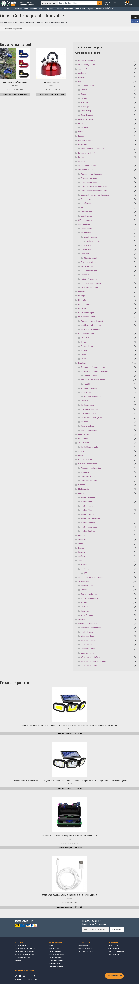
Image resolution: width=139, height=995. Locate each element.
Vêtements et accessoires (88, 623)
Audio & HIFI (80, 9)
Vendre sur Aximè (113, 945)
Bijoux (80, 123)
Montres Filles (86, 510)
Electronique (85, 569)
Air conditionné (86, 228)
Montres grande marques (90, 518)
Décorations (82, 292)
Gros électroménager (89, 271)
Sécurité (84, 602)
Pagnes (90, 9)
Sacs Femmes (86, 212)
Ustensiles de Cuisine (89, 287)
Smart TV (84, 607)
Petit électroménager (89, 279)
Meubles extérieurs (91, 237)
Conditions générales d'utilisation (25, 948)
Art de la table (86, 245)
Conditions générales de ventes (24, 951)
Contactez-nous (83, 945)
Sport (80, 560)
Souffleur (81, 556)
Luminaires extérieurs (89, 476)
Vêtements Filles (87, 645)
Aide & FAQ (52, 945)
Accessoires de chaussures (91, 174)
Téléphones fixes (87, 426)
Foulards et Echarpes (86, 313)
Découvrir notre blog (114, 976)
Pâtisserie (85, 275)
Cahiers (81, 157)
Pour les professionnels (90, 598)
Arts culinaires (86, 249)
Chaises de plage (93, 241)
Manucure (84, 102)
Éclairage (81, 296)
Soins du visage (87, 115)
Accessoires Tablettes (89, 388)
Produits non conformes (56, 966)
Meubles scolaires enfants (91, 325)
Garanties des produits (56, 961)
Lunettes (81, 485)
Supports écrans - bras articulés (90, 577)
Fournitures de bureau (86, 317)
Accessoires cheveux (89, 86)
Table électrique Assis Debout (92, 149)
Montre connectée (88, 497)
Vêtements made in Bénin (90, 657)
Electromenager (84, 304)
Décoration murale (91, 258)
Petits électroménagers (104, 9)
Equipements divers (88, 262)
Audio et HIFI (86, 392)
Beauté (81, 81)
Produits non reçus (54, 963)
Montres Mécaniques (89, 527)
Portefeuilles (86, 203)
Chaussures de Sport (89, 182)
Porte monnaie (86, 199)
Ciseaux (84, 342)
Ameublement (86, 233)
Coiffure (84, 90)
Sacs (83, 208)
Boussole (81, 136)
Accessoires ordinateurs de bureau (94, 371)
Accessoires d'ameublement (92, 321)
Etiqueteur (82, 308)
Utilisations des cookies (22, 957)
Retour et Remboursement (57, 954)
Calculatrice (85, 338)
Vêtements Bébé (87, 636)
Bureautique (82, 144)
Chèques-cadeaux (85, 220)
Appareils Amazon (85, 69)
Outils (80, 544)
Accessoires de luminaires (91, 468)
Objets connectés (87, 405)
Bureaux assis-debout (86, 153)
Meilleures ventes (21, 9)
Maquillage (85, 107)
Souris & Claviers (90, 376)
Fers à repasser (87, 266)
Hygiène (84, 98)
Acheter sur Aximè (54, 948)
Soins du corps (86, 111)
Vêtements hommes (88, 653)
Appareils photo (87, 586)
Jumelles (81, 451)
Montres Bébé (86, 502)
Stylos (83, 359)
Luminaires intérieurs (89, 481)
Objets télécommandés (90, 447)
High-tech (49, 9)
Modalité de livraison (55, 951)
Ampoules (85, 472)
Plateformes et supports (90, 329)
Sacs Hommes (86, 216)
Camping (81, 161)
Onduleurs (82, 539)
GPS (85, 573)
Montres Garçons (87, 514)
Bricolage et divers (85, 140)
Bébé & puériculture (85, 119)
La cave (81, 455)
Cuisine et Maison (85, 224)
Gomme (84, 350)
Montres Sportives (88, 531)
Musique (81, 535)
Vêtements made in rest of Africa (93, 661)
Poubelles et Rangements (91, 283)
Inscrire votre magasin (114, 948)
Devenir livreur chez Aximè (116, 951)
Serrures (81, 552)
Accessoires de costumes (91, 628)
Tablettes (84, 422)
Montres (59, 9)
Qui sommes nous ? (21, 945)
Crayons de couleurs (88, 346)
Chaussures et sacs (85, 170)
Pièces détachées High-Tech (92, 418)
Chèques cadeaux (37, 9)
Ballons (84, 565)
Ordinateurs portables (89, 413)
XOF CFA (134, 21)
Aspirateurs (82, 73)
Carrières (18, 961)
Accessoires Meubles (86, 60)
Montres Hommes (88, 523)
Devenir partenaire (113, 954)
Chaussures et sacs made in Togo (94, 191)
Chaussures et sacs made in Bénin (94, 187)
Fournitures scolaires (86, 334)
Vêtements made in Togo (90, 666)
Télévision (85, 611)
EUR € (134, 17)
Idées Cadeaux (84, 434)
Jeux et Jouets (84, 443)
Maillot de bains (87, 632)
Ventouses (82, 619)
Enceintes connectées (92, 397)
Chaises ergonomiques (87, 166)
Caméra (84, 590)
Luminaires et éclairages (87, 464)
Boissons (81, 132)
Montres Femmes (87, 506)
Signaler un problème (55, 957)
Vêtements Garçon (88, 649)
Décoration (85, 254)
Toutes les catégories (49, 3)
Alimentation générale (86, 65)
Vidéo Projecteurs (88, 615)
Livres (83, 355)
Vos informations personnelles (24, 954)
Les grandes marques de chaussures (95, 195)
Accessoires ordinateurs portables (94, 380)
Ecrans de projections (89, 594)
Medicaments (83, 489)
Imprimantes (83, 439)
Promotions (68, 9)
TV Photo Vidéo (84, 581)
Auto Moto (82, 77)
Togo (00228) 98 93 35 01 (86, 951)
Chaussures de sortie (89, 178)
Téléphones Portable (89, 430)
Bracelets (84, 128)
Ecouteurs (85, 401)
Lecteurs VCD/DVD (85, 460)
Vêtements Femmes (88, 640)
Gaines (83, 94)
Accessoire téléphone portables (93, 367)
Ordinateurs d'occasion (89, 409)
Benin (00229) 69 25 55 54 (86, 948)
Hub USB (87, 384)
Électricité (82, 300)
